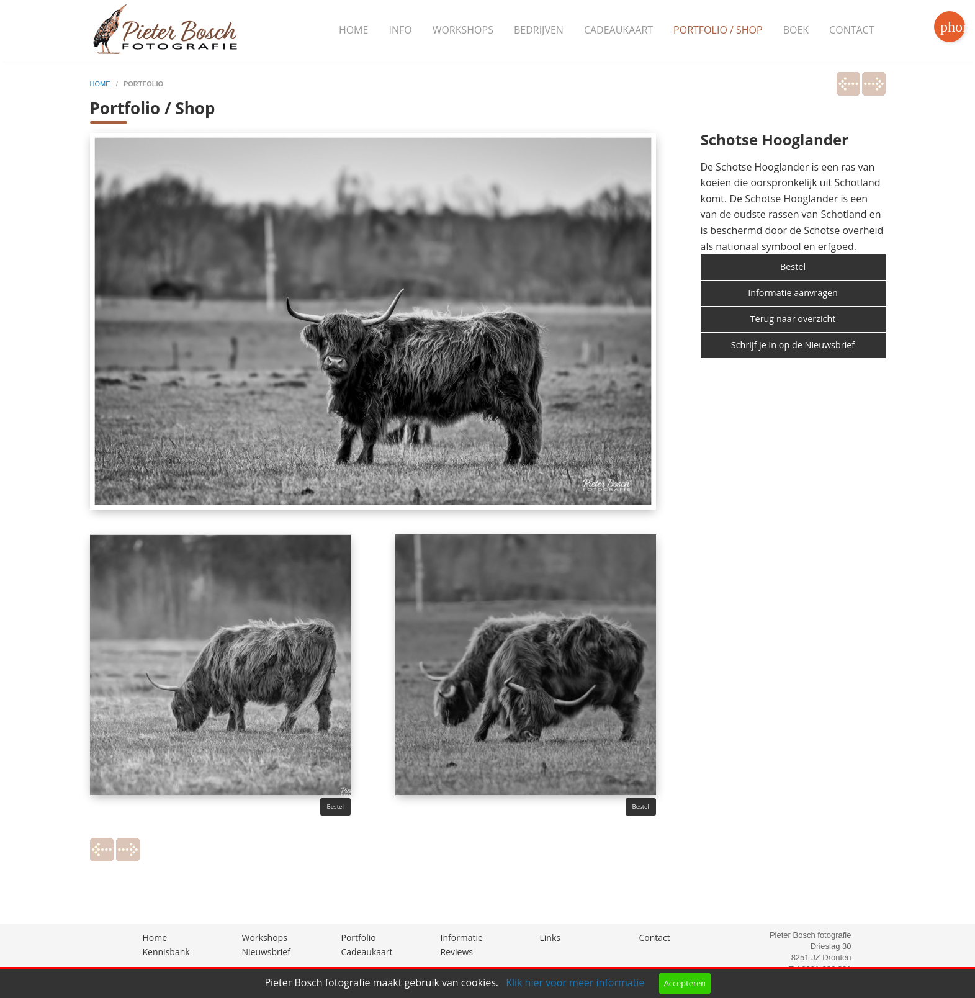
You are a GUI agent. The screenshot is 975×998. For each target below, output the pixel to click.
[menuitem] (353, 30)
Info (400, 30)
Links (550, 937)
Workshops (463, 30)
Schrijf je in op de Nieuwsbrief (793, 345)
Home (354, 30)
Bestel (335, 806)
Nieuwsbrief (266, 952)
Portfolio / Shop (718, 30)
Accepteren (685, 983)
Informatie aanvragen (793, 293)
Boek (796, 30)
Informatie (462, 937)
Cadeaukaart (618, 30)
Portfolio (358, 937)
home (101, 84)
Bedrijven (539, 30)
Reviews (457, 952)
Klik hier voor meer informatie (575, 982)
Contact (851, 30)
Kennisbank (166, 952)
